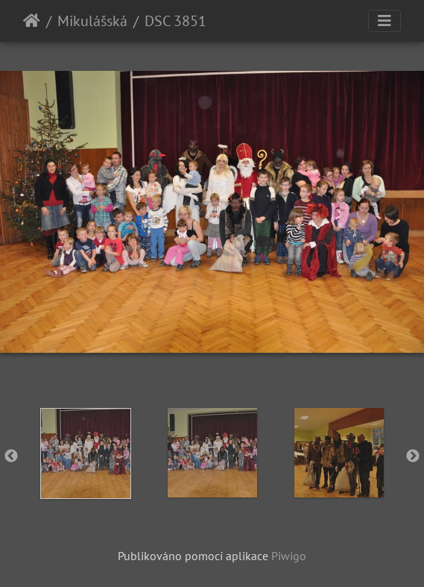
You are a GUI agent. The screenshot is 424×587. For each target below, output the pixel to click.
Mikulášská (92, 21)
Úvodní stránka (31, 21)
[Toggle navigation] (384, 21)
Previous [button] (11, 456)
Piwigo (288, 555)
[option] (85, 453)
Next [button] (412, 456)
